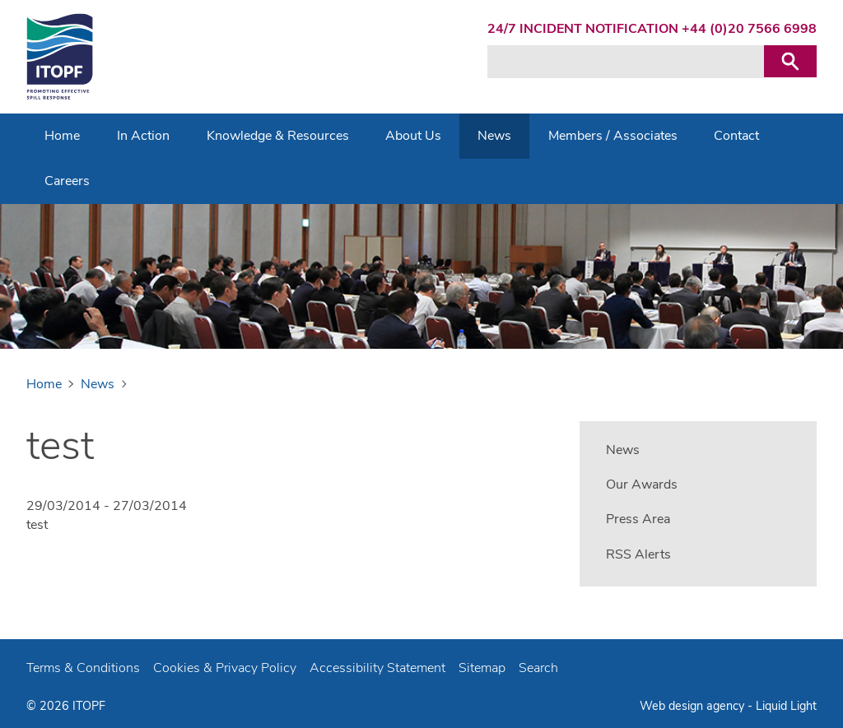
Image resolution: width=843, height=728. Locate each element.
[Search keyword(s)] (625, 61)
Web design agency (694, 706)
